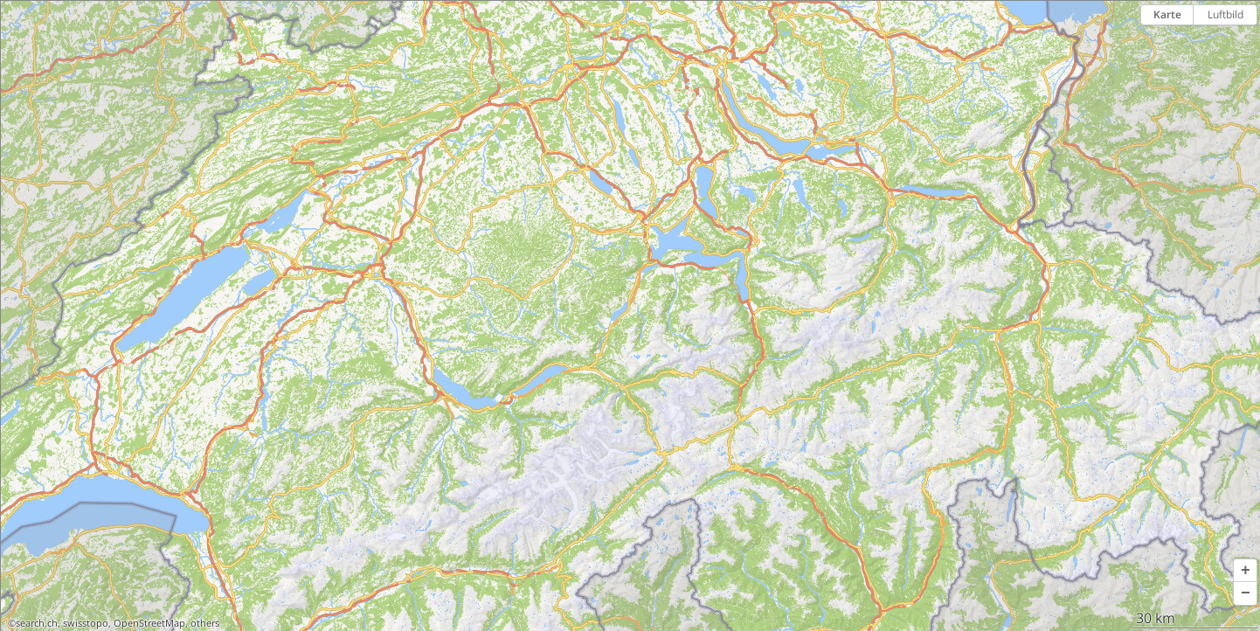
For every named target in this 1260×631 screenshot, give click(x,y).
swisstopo (85, 623)
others (204, 623)
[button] (1245, 570)
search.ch (37, 623)
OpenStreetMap (149, 623)
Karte (1167, 14)
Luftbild (1225, 14)
